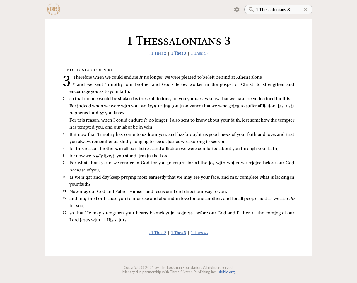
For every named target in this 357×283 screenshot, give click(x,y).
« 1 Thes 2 (157, 54)
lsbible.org (226, 272)
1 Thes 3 (178, 54)
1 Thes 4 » (199, 54)
